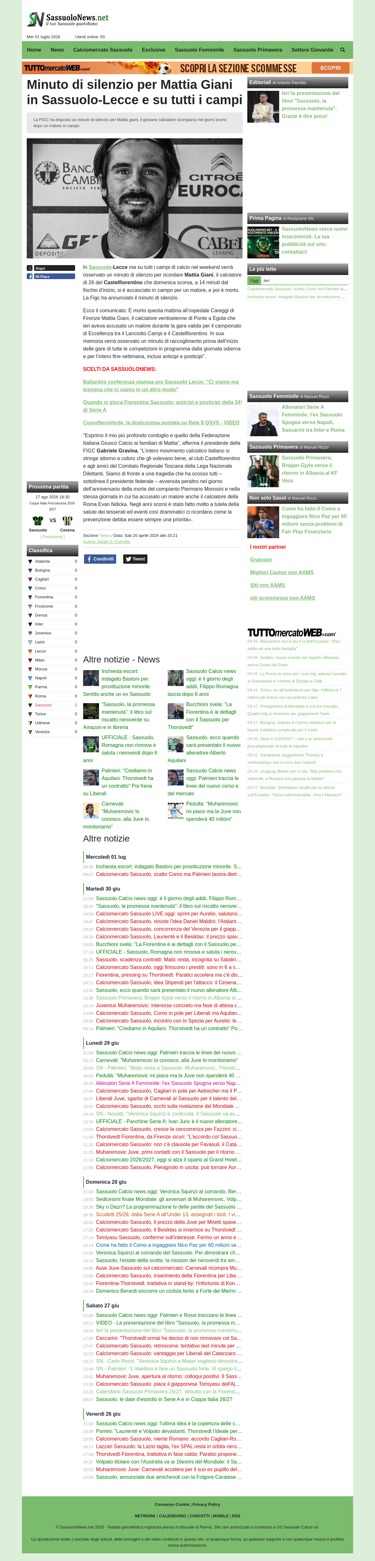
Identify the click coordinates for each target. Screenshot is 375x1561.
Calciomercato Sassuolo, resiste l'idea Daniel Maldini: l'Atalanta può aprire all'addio (189, 921)
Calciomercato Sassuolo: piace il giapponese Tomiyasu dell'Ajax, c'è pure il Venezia (190, 1384)
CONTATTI (199, 1516)
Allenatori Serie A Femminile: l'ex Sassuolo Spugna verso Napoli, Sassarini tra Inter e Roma (199, 1083)
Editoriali (260, 82)
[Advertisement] (298, 346)
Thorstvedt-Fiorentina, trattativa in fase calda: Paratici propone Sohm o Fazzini (184, 1454)
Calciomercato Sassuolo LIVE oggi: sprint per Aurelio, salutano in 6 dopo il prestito (189, 913)
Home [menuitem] (34, 50)
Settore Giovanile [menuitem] (313, 50)
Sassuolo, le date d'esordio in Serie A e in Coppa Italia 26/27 (164, 1399)
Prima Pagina (265, 218)
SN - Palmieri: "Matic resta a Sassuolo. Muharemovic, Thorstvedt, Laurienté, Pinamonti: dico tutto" (206, 1068)
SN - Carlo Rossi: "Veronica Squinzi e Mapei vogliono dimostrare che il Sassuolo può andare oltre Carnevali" (218, 1361)
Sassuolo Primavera (273, 447)
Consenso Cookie (172, 1504)
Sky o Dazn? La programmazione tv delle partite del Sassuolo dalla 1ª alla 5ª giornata (192, 1207)
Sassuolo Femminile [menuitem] (199, 50)
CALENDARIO (172, 1516)
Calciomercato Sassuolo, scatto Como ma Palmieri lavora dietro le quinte (178, 874)
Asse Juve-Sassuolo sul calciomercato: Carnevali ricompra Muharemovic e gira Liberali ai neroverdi (208, 1268)
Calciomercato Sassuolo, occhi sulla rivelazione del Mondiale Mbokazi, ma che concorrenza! (200, 1106)
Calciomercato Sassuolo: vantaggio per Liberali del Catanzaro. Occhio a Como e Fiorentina (199, 1353)
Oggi (254, 280)
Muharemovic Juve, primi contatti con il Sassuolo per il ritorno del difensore (180, 1152)
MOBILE (221, 1516)
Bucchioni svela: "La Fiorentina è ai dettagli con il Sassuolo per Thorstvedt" (180, 944)
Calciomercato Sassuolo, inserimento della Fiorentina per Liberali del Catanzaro (186, 1275)
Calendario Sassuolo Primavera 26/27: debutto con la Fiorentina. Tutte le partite (186, 1391)
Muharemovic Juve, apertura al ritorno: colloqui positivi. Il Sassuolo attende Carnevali (192, 1376)
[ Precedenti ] (52, 536)
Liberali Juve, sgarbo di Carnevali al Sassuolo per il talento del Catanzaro (178, 1098)
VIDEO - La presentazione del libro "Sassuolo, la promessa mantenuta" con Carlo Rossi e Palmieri (207, 1323)
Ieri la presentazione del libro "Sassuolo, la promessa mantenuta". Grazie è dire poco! (192, 1330)
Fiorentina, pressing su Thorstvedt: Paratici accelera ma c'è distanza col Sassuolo (188, 975)
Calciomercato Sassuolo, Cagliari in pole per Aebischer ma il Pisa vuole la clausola (189, 1091)
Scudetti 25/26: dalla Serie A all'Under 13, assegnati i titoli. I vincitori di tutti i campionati (194, 1214)
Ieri (266, 280)
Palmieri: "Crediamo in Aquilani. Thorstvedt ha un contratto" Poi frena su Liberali (186, 1028)
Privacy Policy (206, 1504)
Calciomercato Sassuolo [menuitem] (102, 50)
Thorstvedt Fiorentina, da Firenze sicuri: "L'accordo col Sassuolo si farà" (177, 1136)
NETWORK (145, 1516)
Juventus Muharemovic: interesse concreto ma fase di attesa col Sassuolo (180, 1005)
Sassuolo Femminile (274, 396)
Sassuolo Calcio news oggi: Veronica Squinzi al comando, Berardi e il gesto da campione (196, 1191)
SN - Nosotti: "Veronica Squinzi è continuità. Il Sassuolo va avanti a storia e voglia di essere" (200, 1114)
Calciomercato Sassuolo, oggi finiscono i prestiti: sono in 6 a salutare (173, 967)
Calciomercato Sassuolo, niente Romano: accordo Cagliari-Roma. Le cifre (179, 1439)
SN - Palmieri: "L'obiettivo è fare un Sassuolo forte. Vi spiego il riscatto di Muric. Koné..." (195, 1368)
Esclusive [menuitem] (154, 50)
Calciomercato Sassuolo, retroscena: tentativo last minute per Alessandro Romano (189, 1345)
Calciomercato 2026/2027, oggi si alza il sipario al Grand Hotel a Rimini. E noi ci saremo (195, 1159)
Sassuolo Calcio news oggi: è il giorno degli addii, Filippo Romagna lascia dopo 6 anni (193, 898)
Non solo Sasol (267, 498)
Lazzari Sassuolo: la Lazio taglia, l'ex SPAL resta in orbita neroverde (173, 1446)
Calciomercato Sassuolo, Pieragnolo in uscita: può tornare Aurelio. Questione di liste (191, 1167)
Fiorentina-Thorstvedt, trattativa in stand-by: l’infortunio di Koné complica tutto (183, 1283)
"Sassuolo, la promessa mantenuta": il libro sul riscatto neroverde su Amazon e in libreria (196, 906)
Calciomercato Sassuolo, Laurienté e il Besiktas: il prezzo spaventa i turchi (180, 936)
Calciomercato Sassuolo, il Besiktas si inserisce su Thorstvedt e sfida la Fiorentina (188, 1229)
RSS (236, 1516)
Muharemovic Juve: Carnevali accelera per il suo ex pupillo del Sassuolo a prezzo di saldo (198, 1469)
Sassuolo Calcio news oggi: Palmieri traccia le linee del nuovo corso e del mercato (189, 1052)
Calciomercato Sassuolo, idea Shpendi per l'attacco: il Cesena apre (172, 982)
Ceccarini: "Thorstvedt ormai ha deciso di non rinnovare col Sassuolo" (174, 1338)
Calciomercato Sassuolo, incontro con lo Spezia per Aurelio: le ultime (173, 1020)
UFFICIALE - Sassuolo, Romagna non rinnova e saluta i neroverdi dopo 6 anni (184, 952)
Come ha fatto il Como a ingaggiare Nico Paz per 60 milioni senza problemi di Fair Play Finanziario (207, 1245)
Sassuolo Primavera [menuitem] (257, 50)
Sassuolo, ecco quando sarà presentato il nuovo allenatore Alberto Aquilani (180, 990)
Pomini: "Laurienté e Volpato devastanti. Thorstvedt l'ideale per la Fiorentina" (182, 1431)
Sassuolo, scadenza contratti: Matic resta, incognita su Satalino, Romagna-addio (187, 959)
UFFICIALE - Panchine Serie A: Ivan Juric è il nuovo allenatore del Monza (179, 1121)
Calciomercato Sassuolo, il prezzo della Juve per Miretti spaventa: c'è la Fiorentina (189, 1222)
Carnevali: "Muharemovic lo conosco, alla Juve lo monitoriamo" (167, 1060)
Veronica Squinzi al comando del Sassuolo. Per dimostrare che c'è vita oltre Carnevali (193, 1252)
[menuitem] (343, 50)
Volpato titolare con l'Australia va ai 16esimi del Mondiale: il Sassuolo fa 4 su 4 (184, 1461)
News (105, 535)
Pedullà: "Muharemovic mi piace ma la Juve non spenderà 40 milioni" (213, 811)
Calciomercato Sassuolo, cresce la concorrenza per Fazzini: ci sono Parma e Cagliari (192, 1129)
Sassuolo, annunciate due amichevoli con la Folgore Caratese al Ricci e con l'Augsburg (194, 1477)
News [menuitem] (57, 50)
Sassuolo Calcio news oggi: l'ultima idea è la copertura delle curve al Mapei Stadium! (191, 1423)
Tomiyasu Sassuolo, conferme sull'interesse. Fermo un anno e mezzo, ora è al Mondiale (195, 1237)
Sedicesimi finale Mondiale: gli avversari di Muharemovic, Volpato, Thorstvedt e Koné (192, 1199)
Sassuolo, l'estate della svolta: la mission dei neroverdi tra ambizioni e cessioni (184, 1260)
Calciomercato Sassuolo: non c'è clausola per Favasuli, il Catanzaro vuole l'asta (186, 1144)
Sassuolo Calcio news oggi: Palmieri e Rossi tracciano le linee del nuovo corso (185, 1315)
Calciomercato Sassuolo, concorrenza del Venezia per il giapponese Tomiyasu (184, 929)
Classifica (41, 550)
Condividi (100, 559)
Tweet (135, 559)
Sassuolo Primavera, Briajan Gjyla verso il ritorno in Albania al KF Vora (176, 998)
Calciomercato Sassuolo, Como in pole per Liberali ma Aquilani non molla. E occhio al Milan (199, 1013)
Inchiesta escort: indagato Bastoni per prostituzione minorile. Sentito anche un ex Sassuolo (198, 866)
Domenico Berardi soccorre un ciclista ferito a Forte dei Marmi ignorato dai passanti (190, 1291)
